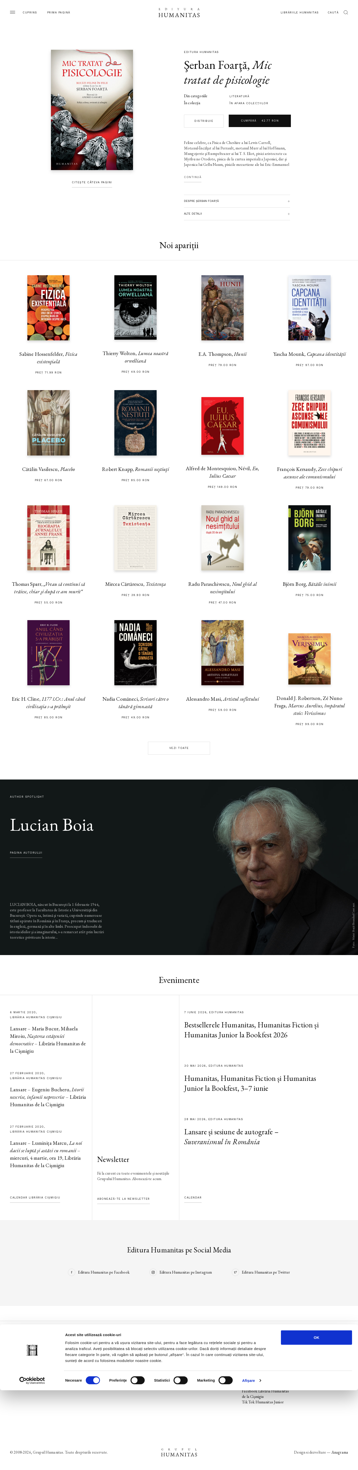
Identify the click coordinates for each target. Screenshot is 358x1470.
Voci (129, 1380)
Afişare (248, 1460)
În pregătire (19, 1358)
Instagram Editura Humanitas (266, 1352)
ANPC (305, 1369)
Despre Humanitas (199, 1369)
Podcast (190, 1352)
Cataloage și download (202, 1374)
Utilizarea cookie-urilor (318, 1352)
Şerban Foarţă (215, 64)
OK (316, 1417)
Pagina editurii (21, 1347)
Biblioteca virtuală (198, 1358)
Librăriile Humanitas (300, 12)
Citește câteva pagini (92, 182)
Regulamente (311, 1363)
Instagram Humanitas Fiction (265, 1369)
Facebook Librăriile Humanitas (257, 1383)
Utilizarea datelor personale (322, 1347)
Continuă (192, 177)
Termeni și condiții (314, 1358)
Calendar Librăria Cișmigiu (35, 1197)
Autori (15, 1374)
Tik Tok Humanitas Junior (263, 1402)
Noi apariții (19, 1352)
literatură (239, 96)
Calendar (193, 1197)
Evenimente (19, 1363)
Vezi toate (179, 748)
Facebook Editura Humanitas (265, 1347)
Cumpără (260, 120)
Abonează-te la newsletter (123, 1198)
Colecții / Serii (21, 1369)
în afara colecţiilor (248, 103)
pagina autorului (26, 852)
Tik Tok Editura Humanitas (264, 1358)
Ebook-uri (192, 1363)
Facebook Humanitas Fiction (265, 1363)
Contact (190, 1380)
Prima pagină (58, 12)
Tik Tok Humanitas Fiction (263, 1374)
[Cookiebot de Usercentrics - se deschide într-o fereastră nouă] (32, 1460)
